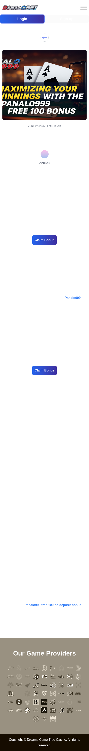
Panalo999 (73, 298)
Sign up (66, 19)
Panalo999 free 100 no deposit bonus (52, 605)
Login (22, 19)
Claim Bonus (44, 240)
